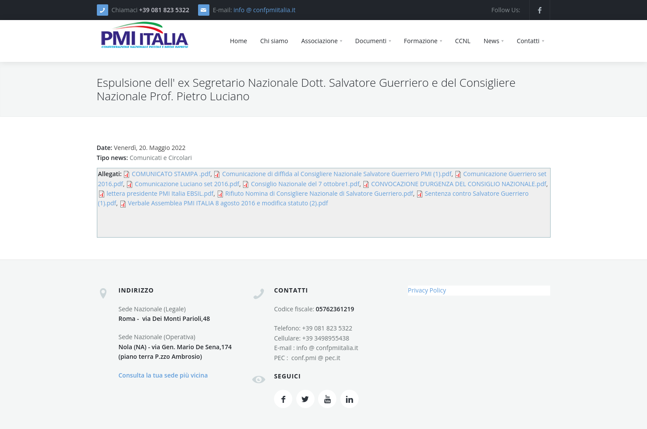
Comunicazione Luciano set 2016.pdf (187, 184)
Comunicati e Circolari (161, 157)
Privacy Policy (427, 290)
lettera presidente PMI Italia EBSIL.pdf (159, 193)
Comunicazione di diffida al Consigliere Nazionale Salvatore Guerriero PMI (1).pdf (337, 174)
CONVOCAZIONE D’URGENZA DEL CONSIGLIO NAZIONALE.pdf (458, 184)
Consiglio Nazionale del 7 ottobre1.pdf (305, 184)
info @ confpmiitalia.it (264, 10)
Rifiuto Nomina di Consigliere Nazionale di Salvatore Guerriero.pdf (319, 193)
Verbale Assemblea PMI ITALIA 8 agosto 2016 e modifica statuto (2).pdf (228, 203)
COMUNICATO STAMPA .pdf (171, 174)
